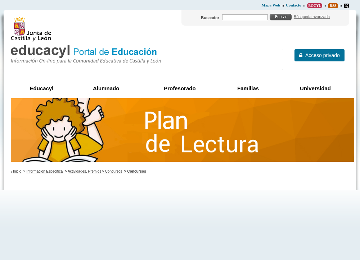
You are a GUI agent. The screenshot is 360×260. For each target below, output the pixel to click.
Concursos (136, 171)
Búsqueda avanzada (312, 16)
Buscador (210, 18)
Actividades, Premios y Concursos (95, 171)
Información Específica (44, 171)
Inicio (17, 171)
